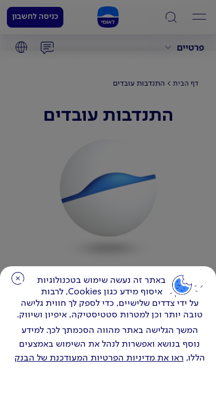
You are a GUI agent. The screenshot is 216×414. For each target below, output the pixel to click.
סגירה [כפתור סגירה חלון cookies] (18, 278)
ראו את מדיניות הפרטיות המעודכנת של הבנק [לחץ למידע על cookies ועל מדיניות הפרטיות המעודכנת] (99, 358)
